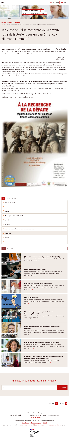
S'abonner (62, 388)
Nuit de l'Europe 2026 (31, 298)
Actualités (17, 22)
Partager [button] (51, 403)
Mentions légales (36, 423)
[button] (45, 2)
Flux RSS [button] (61, 403)
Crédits (45, 423)
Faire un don (54, 2)
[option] (35, 259)
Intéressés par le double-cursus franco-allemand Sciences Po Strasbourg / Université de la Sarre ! (43, 358)
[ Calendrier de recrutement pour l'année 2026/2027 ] (42, 257)
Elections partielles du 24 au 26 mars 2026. (38, 283)
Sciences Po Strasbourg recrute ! (35, 269)
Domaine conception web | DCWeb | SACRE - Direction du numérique (39, 425)
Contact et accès (35, 417)
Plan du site (25, 423)
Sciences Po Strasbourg (7, 22)
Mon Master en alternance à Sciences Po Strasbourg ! (41, 342)
